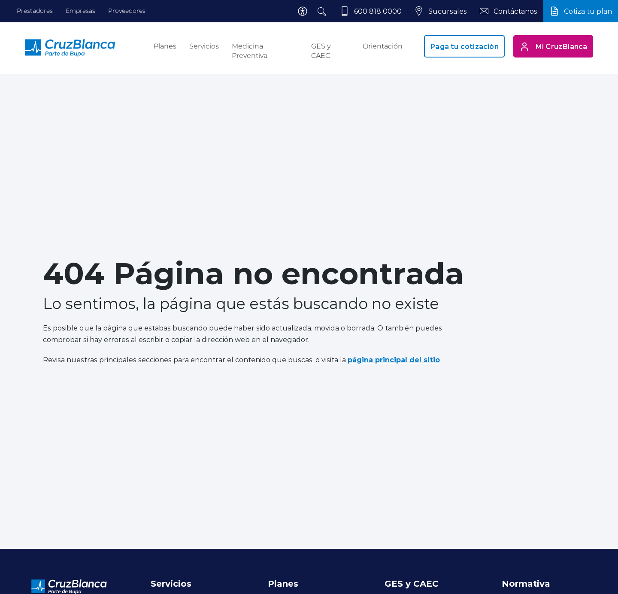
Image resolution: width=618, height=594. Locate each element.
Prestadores (35, 11)
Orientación (383, 46)
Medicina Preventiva (249, 51)
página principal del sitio (394, 359)
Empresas (80, 11)
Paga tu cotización (464, 46)
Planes (165, 46)
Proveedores (126, 11)
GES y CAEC (320, 51)
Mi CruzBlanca (553, 46)
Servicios (204, 46)
